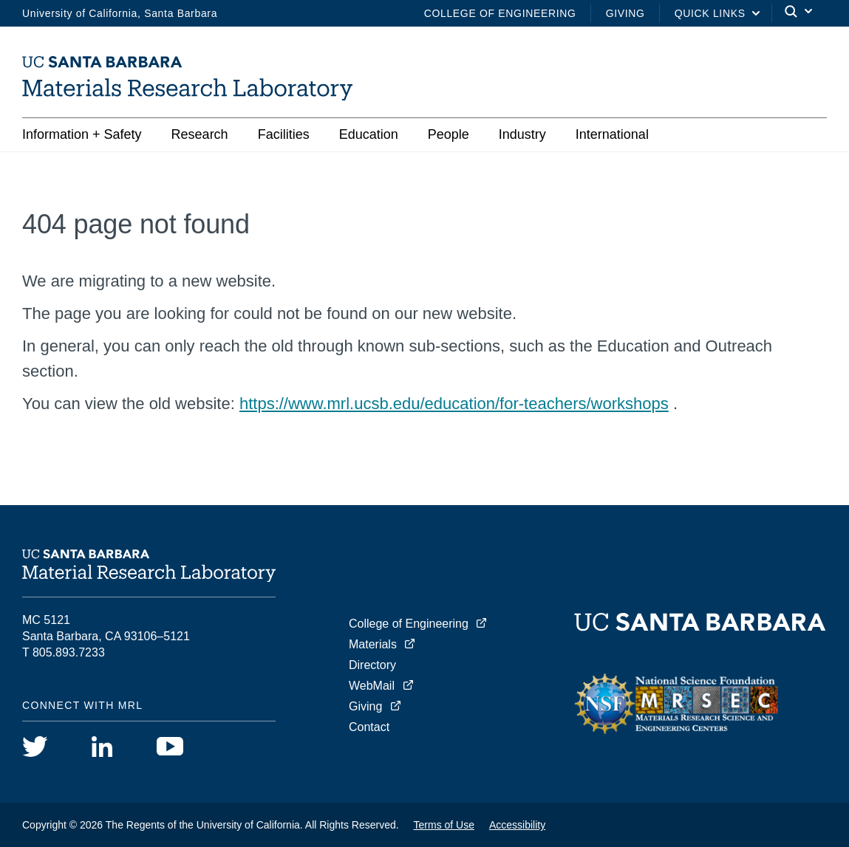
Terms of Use (444, 825)
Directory (372, 665)
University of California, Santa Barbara (119, 13)
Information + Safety (82, 134)
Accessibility (517, 825)
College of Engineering (500, 13)
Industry (522, 134)
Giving (625, 13)
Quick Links (710, 13)
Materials (373, 644)
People (448, 134)
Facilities (284, 134)
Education (368, 134)
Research (199, 134)
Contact (369, 727)
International (612, 134)
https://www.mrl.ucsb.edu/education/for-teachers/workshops (454, 403)
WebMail (372, 685)
